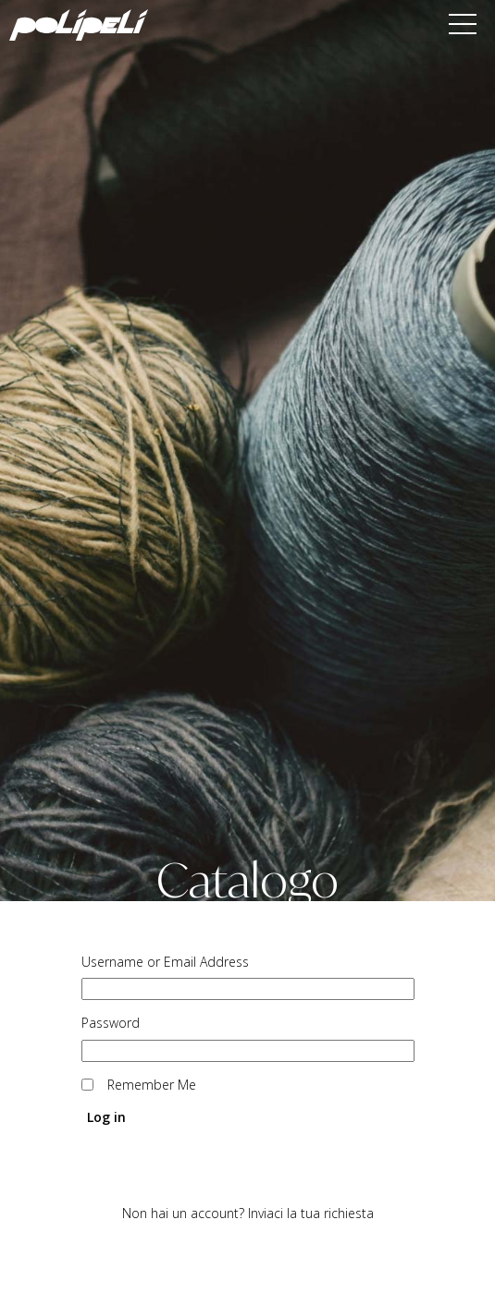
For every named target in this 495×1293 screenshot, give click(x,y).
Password (110, 1023)
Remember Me (151, 1085)
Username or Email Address (165, 962)
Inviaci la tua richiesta (311, 1213)
